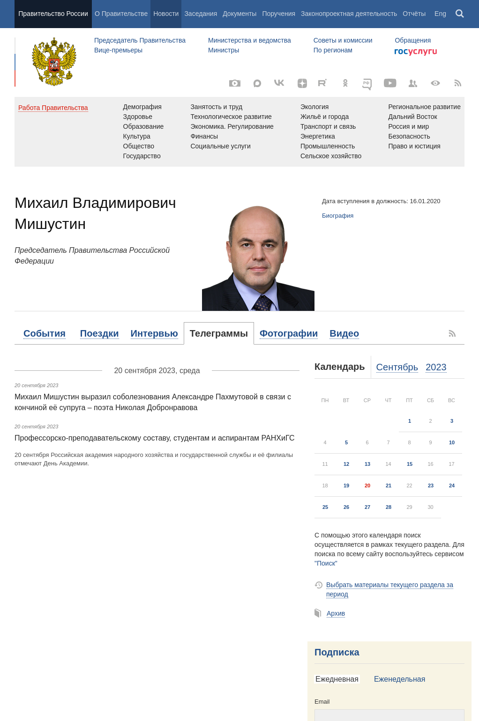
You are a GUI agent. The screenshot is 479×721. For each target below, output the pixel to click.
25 (325, 507)
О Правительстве (121, 13)
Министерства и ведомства (249, 40)
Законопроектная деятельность (349, 13)
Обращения (413, 40)
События (44, 333)
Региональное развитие (424, 106)
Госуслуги (416, 52)
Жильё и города (324, 116)
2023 (436, 367)
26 (346, 507)
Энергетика (317, 136)
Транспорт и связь (328, 126)
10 (452, 442)
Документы (239, 13)
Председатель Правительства (140, 40)
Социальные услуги (220, 146)
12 (346, 464)
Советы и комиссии (343, 40)
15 (409, 464)
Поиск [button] (460, 14)
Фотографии (289, 333)
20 (367, 485)
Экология (314, 106)
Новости (166, 13)
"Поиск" (325, 563)
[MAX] (257, 83)
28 (388, 507)
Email (322, 701)
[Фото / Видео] (235, 83)
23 (431, 485)
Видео (344, 333)
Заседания (200, 13)
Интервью (154, 333)
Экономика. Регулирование (231, 126)
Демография (142, 106)
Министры (223, 50)
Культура (136, 136)
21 (388, 485)
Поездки (99, 333)
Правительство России (53, 13)
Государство (142, 156)
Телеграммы (219, 333)
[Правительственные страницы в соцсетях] (413, 83)
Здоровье (138, 116)
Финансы (204, 136)
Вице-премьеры (118, 50)
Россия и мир (408, 126)
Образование (143, 126)
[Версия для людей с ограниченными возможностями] (435, 83)
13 (367, 464)
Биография (337, 215)
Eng (440, 13)
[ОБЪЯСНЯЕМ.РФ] (368, 83)
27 (367, 507)
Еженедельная (399, 679)
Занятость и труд (216, 106)
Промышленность (327, 146)
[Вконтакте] (280, 83)
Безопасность (409, 136)
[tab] (45, 333)
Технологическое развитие (230, 116)
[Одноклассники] (345, 83)
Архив (336, 613)
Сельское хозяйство (330, 156)
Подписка (336, 652)
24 (452, 485)
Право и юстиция (414, 146)
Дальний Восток (412, 116)
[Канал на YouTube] (390, 83)
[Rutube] (323, 82)
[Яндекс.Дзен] (302, 83)
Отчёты (414, 13)
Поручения (278, 13)
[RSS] (458, 83)
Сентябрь (397, 367)
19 (346, 485)
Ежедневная (337, 679)
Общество (139, 146)
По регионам (333, 50)
